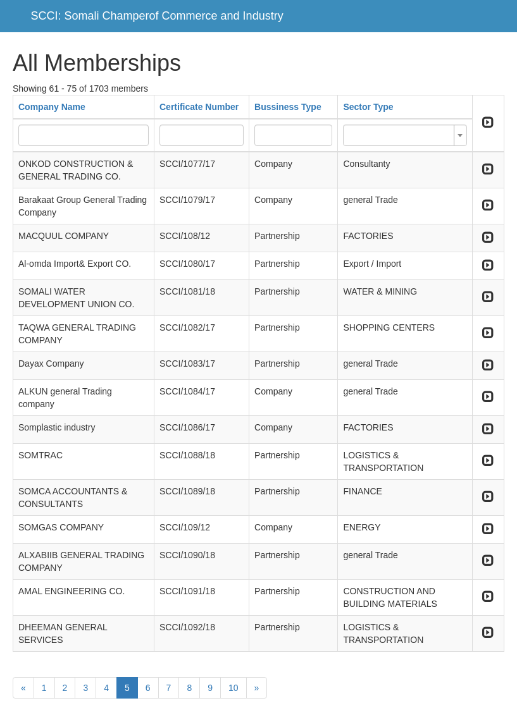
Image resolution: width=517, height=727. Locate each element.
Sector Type (368, 107)
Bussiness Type (287, 107)
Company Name (51, 107)
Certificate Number (199, 107)
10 (233, 688)
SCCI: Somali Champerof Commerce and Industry (157, 15)
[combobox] (404, 135)
